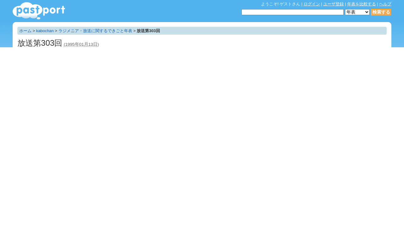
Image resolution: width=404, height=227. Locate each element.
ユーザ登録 (333, 4)
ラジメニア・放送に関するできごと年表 (95, 30)
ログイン (312, 4)
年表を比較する (361, 4)
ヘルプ (385, 4)
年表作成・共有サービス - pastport (39, 11)
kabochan (45, 30)
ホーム (25, 30)
